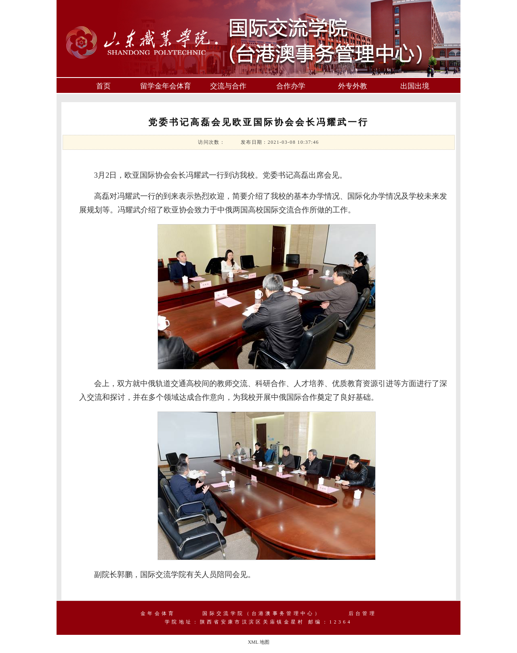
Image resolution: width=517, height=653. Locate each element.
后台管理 (362, 613)
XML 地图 (258, 642)
